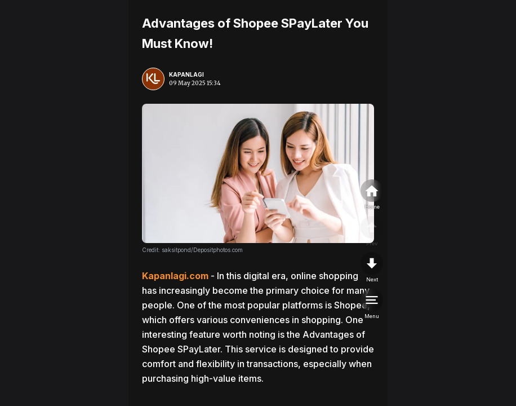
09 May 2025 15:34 (195, 83)
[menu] (372, 304)
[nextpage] (372, 268)
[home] (372, 195)
